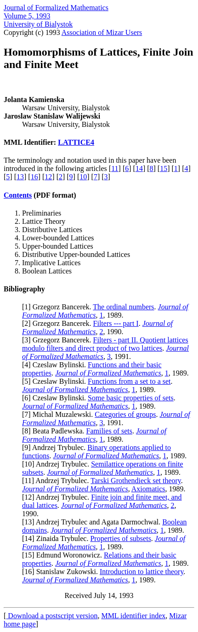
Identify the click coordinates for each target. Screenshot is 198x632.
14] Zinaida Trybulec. (57, 538)
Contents (18, 195)
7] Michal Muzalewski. (59, 414)
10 (83, 177)
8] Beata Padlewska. (55, 431)
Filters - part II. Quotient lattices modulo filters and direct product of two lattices (105, 344)
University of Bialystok (38, 24)
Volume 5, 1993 (27, 16)
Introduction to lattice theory (141, 571)
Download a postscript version (51, 616)
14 (139, 168)
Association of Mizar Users (102, 32)
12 (48, 177)
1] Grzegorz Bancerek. (58, 307)
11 (114, 168)
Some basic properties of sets (131, 398)
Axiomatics (148, 489)
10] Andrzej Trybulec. (57, 464)
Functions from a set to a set (129, 381)
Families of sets (109, 431)
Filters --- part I (116, 323)
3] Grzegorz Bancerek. (58, 340)
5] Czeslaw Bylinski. (56, 381)
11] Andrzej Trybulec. (57, 480)
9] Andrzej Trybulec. (55, 447)
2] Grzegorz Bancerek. (58, 323)
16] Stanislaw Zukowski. (62, 571)
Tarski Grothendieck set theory (136, 480)
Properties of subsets (120, 538)
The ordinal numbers (123, 307)
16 (34, 177)
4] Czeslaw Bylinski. (56, 365)
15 (163, 168)
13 (20, 177)
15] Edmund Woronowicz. (64, 555)
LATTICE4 (76, 142)
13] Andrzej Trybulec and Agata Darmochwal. (93, 522)
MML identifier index (133, 616)
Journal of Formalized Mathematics (56, 7)
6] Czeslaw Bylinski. (56, 398)
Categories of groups (125, 414)
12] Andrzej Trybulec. (57, 497)
